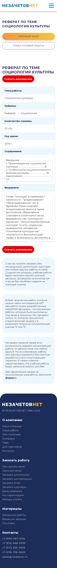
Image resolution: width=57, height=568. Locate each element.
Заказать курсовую (14, 487)
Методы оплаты (12, 499)
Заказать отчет (11, 483)
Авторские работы (14, 515)
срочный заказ (28, 36)
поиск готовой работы (28, 45)
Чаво (5, 442)
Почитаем (8, 523)
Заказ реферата (12, 491)
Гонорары (8, 438)
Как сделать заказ (13, 466)
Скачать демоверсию (18, 78)
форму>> (11, 377)
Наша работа (10, 430)
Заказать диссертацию (17, 478)
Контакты (8, 450)
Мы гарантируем (13, 495)
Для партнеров (12, 446)
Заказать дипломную (15, 474)
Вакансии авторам (14, 519)
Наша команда (11, 426)
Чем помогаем (11, 434)
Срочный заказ (11, 470)
